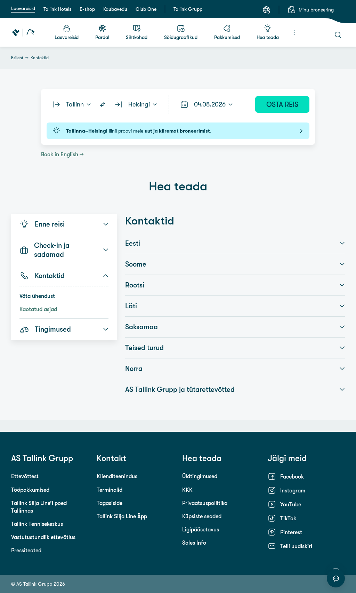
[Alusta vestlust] (336, 578)
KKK (187, 489)
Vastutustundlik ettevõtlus (43, 537)
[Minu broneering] (311, 10)
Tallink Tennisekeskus (37, 524)
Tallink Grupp (187, 9)
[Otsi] (338, 35)
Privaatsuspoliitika (204, 503)
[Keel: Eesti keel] (266, 10)
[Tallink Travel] (23, 32)
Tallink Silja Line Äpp (122, 516)
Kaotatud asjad (38, 309)
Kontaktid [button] (63, 275)
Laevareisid (23, 8)
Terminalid (109, 489)
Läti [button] (235, 306)
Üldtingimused (199, 476)
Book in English (59, 154)
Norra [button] (235, 368)
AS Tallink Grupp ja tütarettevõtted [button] (235, 389)
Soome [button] (235, 264)
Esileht (17, 58)
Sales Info (194, 542)
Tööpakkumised (30, 489)
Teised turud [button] (235, 348)
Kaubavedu (115, 9)
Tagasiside (109, 503)
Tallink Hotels (57, 9)
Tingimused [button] (63, 329)
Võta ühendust (37, 296)
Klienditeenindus (117, 476)
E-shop (87, 9)
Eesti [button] (235, 243)
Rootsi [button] (235, 285)
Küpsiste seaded (201, 516)
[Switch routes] (102, 104)
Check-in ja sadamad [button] (63, 249)
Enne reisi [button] (63, 224)
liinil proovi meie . (178, 130)
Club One (146, 9)
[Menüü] (294, 32)
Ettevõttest (25, 476)
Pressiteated (26, 550)
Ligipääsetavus (200, 529)
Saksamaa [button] (235, 327)
